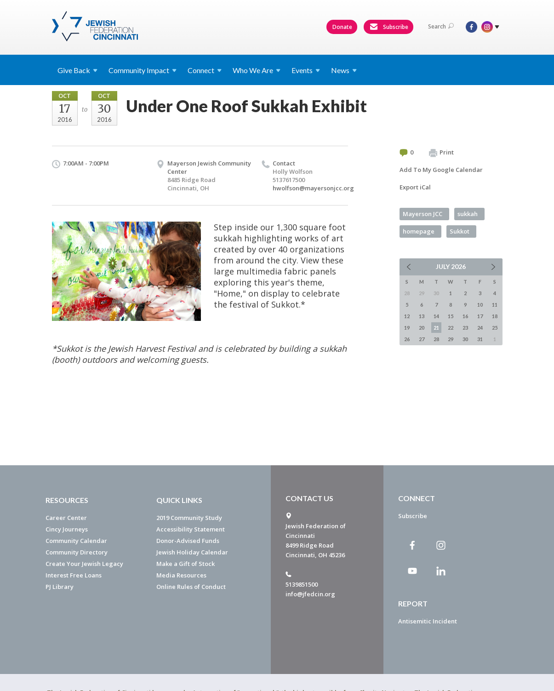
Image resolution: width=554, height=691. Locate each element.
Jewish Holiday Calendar (192, 552)
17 (480, 316)
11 (494, 305)
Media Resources (181, 575)
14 (436, 316)
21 (436, 328)
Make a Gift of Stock (185, 564)
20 (421, 328)
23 (465, 328)
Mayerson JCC (422, 214)
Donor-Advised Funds (187, 541)
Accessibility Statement (190, 529)
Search (441, 26)
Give (77, 70)
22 (450, 328)
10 (480, 305)
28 (436, 339)
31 (480, 339)
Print (441, 152)
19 (407, 328)
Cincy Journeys (67, 529)
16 (465, 316)
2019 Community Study (189, 518)
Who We (256, 70)
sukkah (467, 214)
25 (494, 328)
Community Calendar (76, 541)
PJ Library (60, 586)
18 (494, 316)
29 (450, 339)
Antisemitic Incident (427, 621)
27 (421, 339)
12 (407, 316)
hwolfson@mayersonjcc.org (313, 188)
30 (465, 339)
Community (143, 70)
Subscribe (389, 27)
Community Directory (77, 552)
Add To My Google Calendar (441, 170)
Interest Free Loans (74, 575)
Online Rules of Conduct (191, 586)
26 (407, 339)
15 (450, 316)
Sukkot (459, 231)
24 (480, 328)
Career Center (66, 518)
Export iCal (415, 187)
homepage (418, 231)
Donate (342, 27)
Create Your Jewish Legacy (84, 564)
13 (421, 316)
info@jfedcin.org (310, 594)
